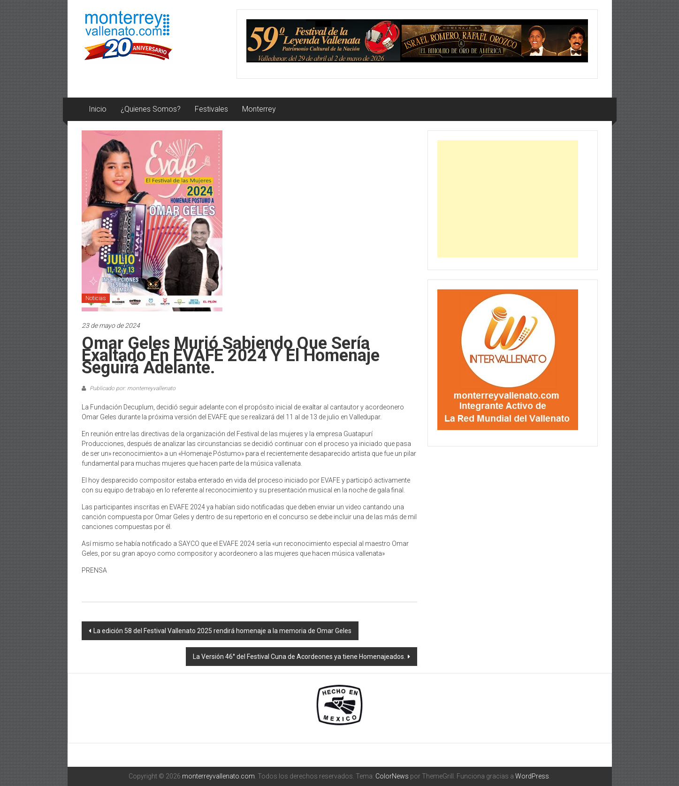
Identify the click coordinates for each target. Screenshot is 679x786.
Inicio (98, 109)
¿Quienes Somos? (151, 109)
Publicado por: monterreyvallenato (131, 388)
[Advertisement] (507, 198)
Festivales (211, 109)
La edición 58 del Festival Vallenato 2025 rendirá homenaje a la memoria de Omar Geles (222, 631)
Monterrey (259, 109)
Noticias (95, 298)
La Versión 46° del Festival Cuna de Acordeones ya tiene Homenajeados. (299, 656)
